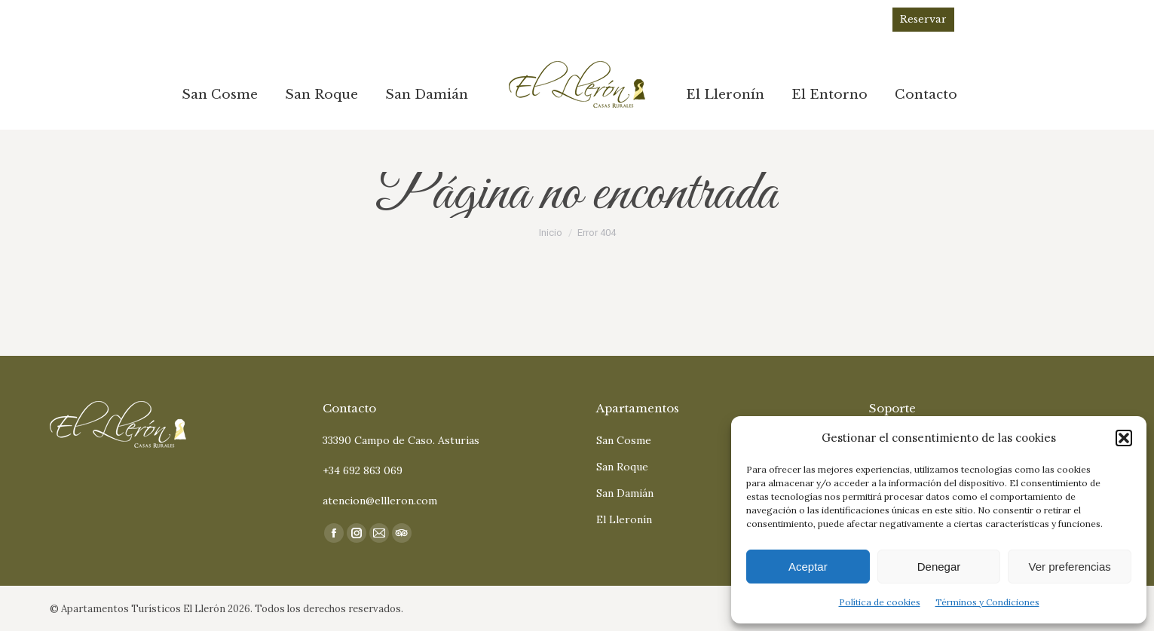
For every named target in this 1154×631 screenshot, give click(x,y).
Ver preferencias (1070, 566)
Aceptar (808, 566)
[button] (1123, 438)
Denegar (939, 566)
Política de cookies (879, 602)
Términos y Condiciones (987, 602)
